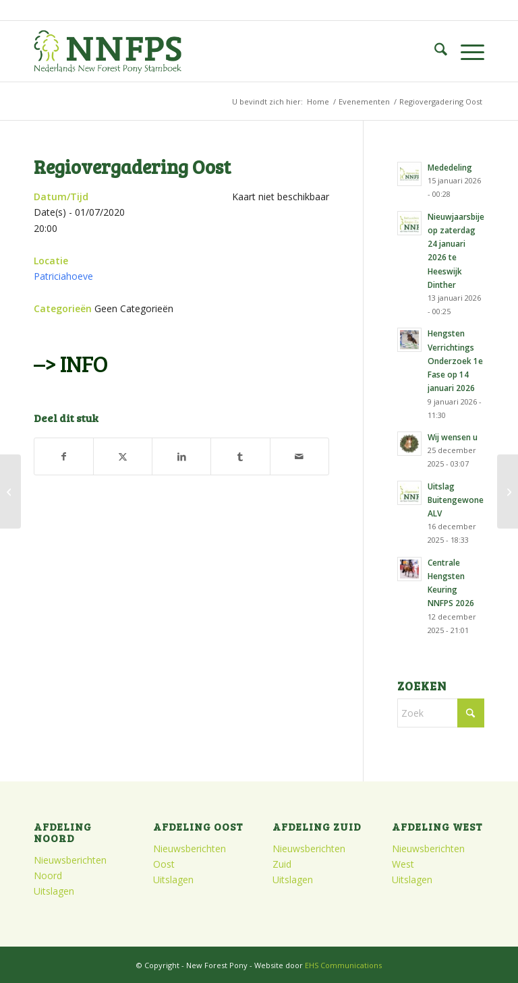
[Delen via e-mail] (299, 456)
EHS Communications (343, 965)
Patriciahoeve (63, 276)
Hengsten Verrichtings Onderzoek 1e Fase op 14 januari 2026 (455, 360)
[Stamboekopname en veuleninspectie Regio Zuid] (507, 491)
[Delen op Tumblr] (240, 456)
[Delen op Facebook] (63, 456)
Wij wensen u (453, 436)
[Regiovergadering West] (10, 491)
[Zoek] (434, 51)
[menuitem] (434, 51)
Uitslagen (54, 891)
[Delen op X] (123, 456)
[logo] (107, 51)
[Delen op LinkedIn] (181, 456)
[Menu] (465, 51)
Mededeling (450, 167)
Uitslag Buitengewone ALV (456, 499)
